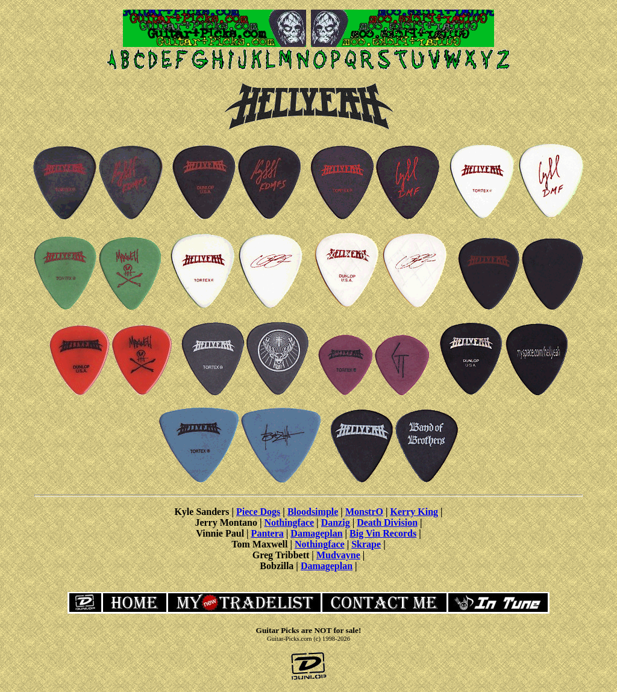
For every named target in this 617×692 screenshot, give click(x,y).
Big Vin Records (382, 533)
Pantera (267, 533)
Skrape (366, 544)
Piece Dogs (258, 512)
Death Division (387, 522)
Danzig (335, 522)
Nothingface (289, 522)
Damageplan (316, 533)
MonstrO (364, 512)
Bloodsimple (312, 512)
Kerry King (414, 512)
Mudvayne (338, 555)
